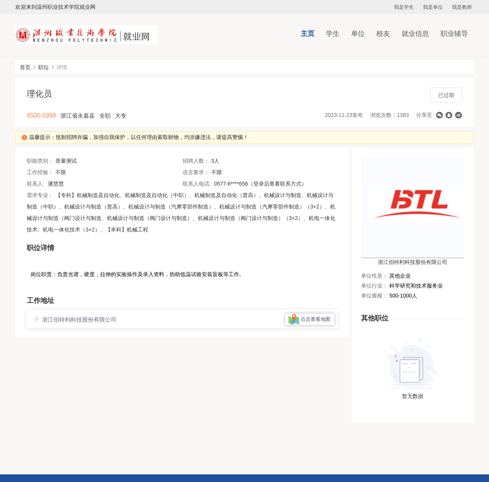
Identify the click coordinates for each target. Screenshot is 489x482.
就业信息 (415, 33)
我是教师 (462, 7)
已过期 (446, 95)
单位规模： (374, 296)
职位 (43, 67)
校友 (383, 33)
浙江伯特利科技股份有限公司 (412, 262)
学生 (333, 33)
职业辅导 (454, 33)
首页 (25, 67)
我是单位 (433, 7)
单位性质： (374, 276)
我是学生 (404, 7)
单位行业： (374, 286)
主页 (307, 33)
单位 (358, 33)
